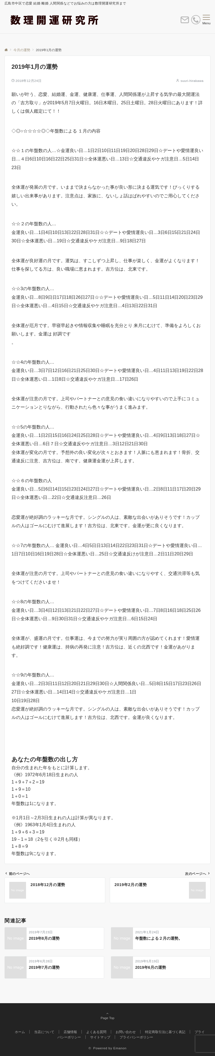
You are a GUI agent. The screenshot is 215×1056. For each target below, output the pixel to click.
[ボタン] (184, 22)
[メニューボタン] (206, 20)
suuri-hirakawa (192, 80)
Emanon (120, 1048)
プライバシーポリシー (136, 1037)
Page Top (107, 1016)
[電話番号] (195, 20)
